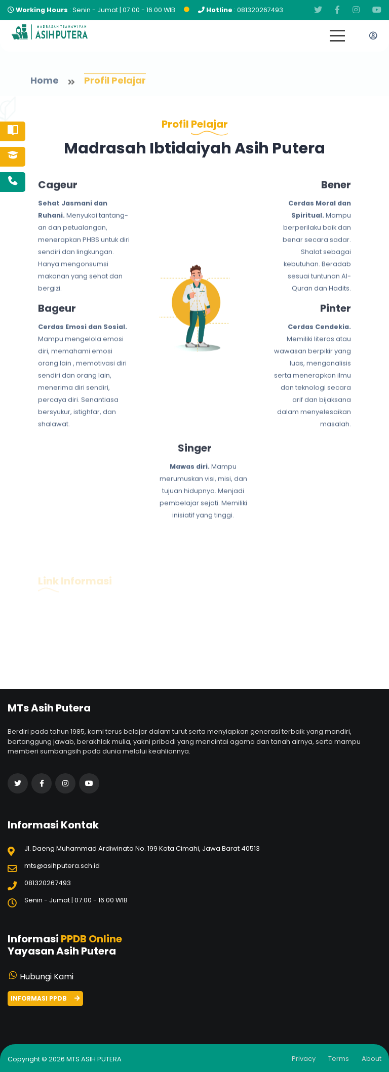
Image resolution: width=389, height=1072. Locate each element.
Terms (338, 1058)
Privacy (304, 1058)
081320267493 (260, 10)
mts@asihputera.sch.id (62, 865)
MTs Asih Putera (94, 1059)
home (44, 81)
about (371, 1058)
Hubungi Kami (46, 976)
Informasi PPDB (45, 998)
